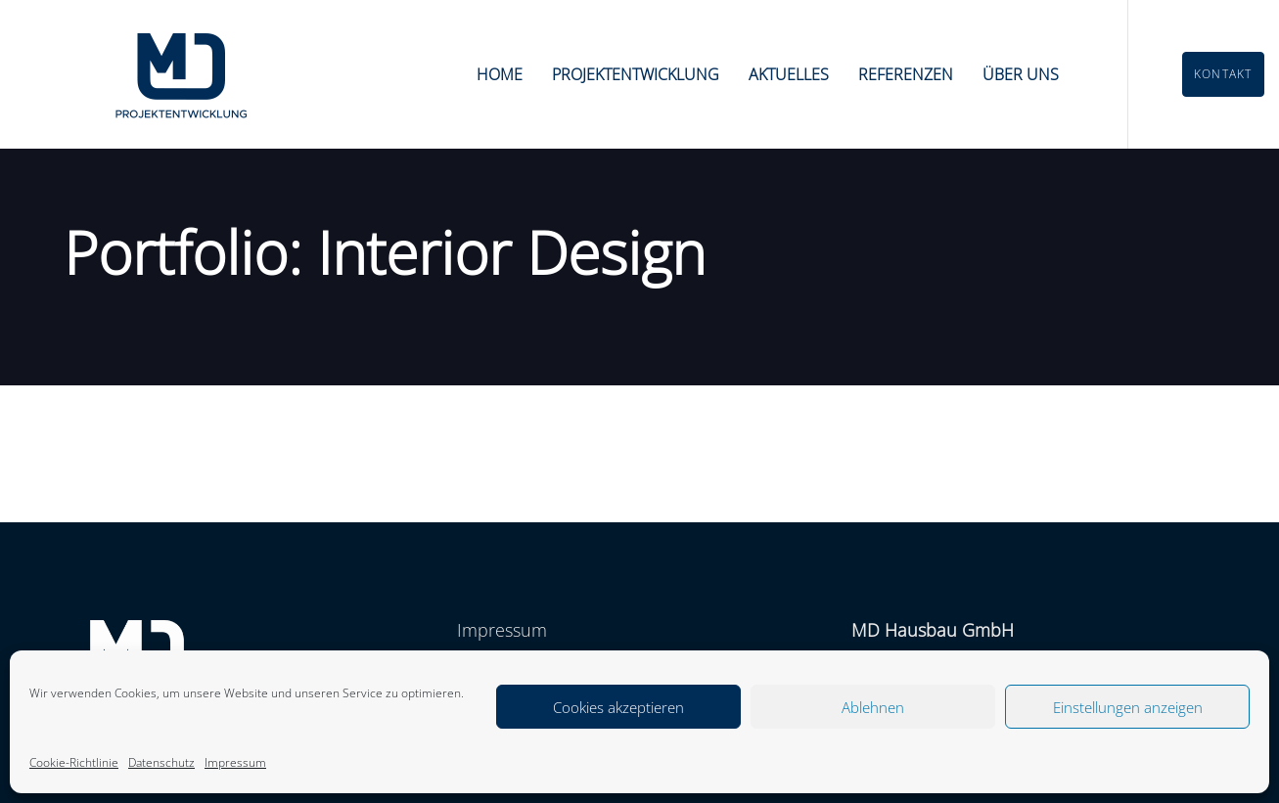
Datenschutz (161, 762)
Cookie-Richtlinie (73, 762)
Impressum (235, 762)
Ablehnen (873, 707)
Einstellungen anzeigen (1128, 707)
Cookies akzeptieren (618, 707)
